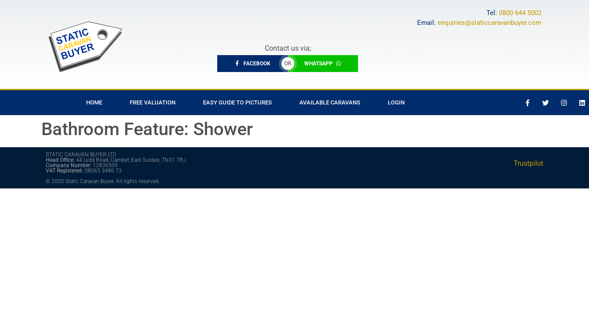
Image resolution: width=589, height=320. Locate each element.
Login (396, 102)
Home (94, 102)
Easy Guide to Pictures (237, 102)
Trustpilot (528, 163)
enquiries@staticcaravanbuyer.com (489, 23)
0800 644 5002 (520, 13)
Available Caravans (329, 102)
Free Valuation (152, 102)
